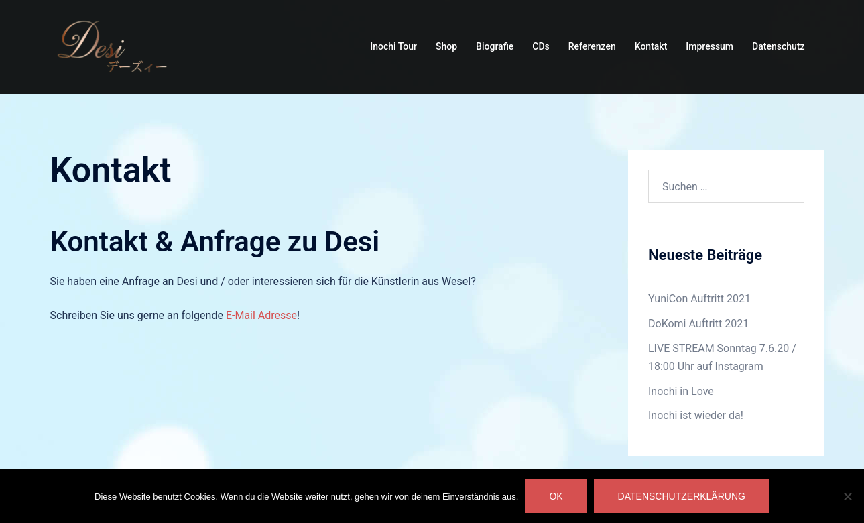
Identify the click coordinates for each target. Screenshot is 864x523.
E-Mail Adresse (261, 315)
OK (555, 496)
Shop (446, 46)
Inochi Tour (393, 46)
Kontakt (651, 46)
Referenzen (592, 46)
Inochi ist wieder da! (695, 415)
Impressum (709, 46)
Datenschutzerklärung (681, 496)
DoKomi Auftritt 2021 (698, 323)
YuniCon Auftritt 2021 (699, 298)
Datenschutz (778, 46)
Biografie (494, 46)
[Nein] (847, 496)
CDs (540, 46)
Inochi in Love (681, 391)
